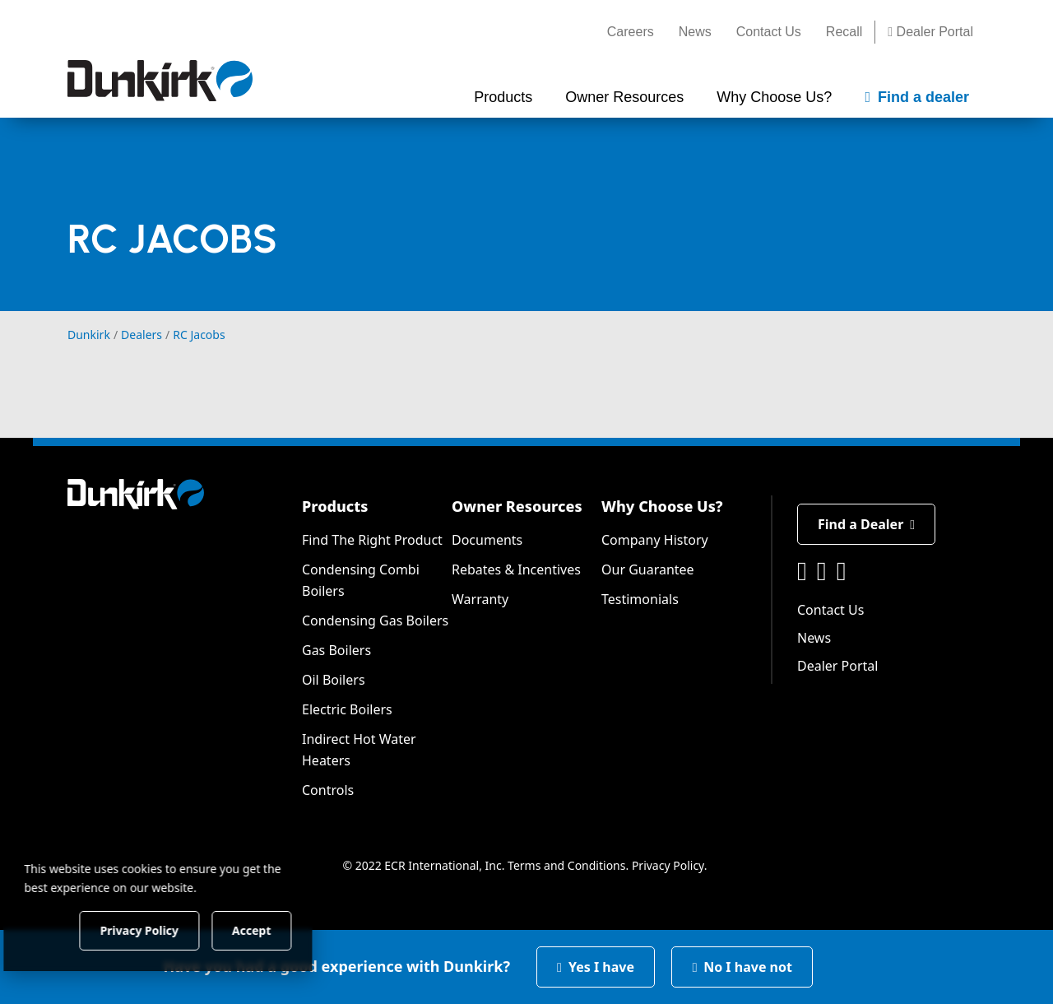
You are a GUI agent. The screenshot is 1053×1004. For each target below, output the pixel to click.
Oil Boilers (333, 680)
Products (335, 506)
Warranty (480, 599)
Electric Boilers (347, 709)
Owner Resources (517, 506)
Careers (630, 32)
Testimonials (640, 599)
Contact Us (768, 32)
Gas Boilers (336, 650)
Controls (328, 790)
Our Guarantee (647, 569)
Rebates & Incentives (516, 569)
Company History (654, 540)
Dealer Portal (930, 32)
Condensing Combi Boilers (361, 580)
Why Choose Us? (662, 506)
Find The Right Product (372, 540)
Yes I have (595, 967)
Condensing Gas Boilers (375, 620)
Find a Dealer (866, 524)
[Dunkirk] (160, 81)
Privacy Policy (668, 865)
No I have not (742, 967)
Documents (487, 540)
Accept (281, 929)
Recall (844, 32)
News (695, 32)
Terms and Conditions (566, 865)
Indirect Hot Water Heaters (359, 749)
